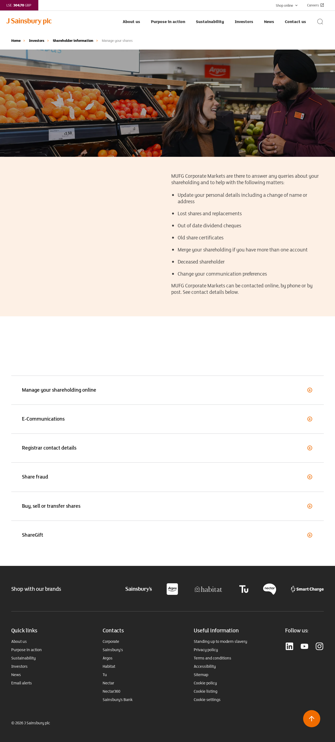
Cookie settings (207, 700)
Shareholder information (73, 40)
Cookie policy (205, 683)
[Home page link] (61, 21)
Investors (36, 40)
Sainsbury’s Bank (118, 700)
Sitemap (201, 675)
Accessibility (205, 666)
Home (16, 40)
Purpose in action (26, 650)
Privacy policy (206, 650)
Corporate (111, 641)
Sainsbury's (113, 650)
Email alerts (21, 683)
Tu (105, 675)
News (16, 675)
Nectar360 (111, 691)
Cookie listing (205, 691)
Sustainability (23, 658)
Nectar (108, 683)
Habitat (109, 666)
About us (19, 641)
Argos (108, 658)
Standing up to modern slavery (220, 641)
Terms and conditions (212, 658)
